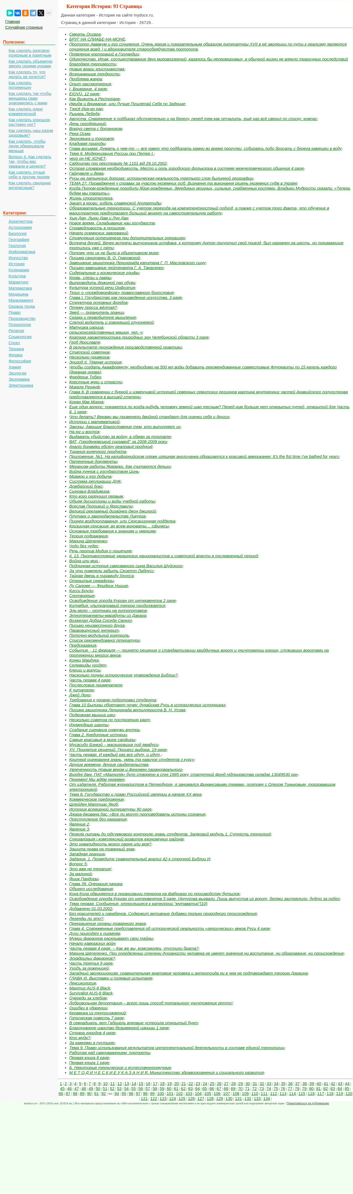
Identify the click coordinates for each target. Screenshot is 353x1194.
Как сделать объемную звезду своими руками (30, 63)
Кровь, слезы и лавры (90, 277)
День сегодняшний (87, 123)
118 (330, 1093)
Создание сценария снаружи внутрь (104, 729)
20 (176, 1083)
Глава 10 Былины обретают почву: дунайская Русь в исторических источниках (147, 704)
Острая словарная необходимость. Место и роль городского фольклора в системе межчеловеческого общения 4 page (186, 168)
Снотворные (82, 595)
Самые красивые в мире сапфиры (102, 739)
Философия (20, 361)
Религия (16, 330)
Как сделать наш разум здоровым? (31, 132)
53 (119, 1088)
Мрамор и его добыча (90, 476)
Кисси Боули (81, 590)
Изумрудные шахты (88, 724)
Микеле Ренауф (84, 386)
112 (273, 1093)
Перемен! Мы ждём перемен (96, 779)
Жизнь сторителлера (91, 198)
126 (191, 1098)
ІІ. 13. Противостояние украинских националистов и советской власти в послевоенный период (163, 555)
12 (119, 1083)
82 (325, 1088)
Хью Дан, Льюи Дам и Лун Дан (98, 218)
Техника (16, 348)
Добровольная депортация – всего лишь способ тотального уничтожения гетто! (150, 1003)
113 (283, 1093)
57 (147, 1088)
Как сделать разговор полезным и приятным (30, 52)
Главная (12, 21)
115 (301, 1093)
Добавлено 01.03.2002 (90, 908)
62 (183, 1088)
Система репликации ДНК (95, 481)
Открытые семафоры (91, 580)
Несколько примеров (89, 357)
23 (198, 1083)
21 (183, 1083)
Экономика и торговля (91, 138)
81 (318, 1088)
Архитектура (21, 221)
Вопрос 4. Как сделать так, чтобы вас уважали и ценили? (30, 161)
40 (319, 1083)
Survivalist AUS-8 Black (91, 993)
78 (297, 1088)
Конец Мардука (84, 660)
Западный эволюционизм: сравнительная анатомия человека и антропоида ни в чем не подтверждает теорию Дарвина (188, 973)
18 (162, 1083)
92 (103, 1093)
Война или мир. (84, 560)
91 (96, 1093)
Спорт (14, 342)
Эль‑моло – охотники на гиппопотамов (108, 610)
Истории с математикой (94, 421)
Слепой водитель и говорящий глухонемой (111, 322)
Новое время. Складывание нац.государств (112, 223)
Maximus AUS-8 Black (89, 988)
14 (134, 1083)
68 (226, 1088)
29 (240, 1083)
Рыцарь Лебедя (84, 113)
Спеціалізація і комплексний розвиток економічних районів (126, 839)
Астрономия (20, 227)
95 (124, 1093)
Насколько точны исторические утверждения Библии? (123, 675)
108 (235, 1093)
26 (219, 1083)
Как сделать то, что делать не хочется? (27, 74)
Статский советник (89, 352)
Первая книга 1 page (89, 1062)
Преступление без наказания (98, 819)
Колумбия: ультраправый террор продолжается (117, 605)
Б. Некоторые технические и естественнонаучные (120, 1067)
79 (304, 1088)
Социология (20, 336)
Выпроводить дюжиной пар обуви (102, 282)
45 (62, 1088)
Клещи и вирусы (84, 670)
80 (311, 1088)
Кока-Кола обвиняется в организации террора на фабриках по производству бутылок (154, 893)
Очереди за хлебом (88, 998)
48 (83, 1088)
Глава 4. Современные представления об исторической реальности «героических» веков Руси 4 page (169, 928)
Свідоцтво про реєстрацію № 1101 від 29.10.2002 (118, 163)
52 (112, 1088)
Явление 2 (79, 824)
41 (325, 1083)
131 (238, 1098)
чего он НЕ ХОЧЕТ (87, 158)
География (19, 239)
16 (148, 1083)
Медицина (18, 294)
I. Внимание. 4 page (88, 88)
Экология (17, 373)
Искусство (18, 257)
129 (219, 1098)
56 (140, 1088)
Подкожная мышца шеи (92, 714)
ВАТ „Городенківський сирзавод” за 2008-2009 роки (118, 441)
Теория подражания (88, 536)
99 (152, 1093)
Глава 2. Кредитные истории (98, 734)
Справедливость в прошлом (97, 227)
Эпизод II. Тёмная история (95, 362)
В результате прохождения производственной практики (125, 347)
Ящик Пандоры (83, 878)
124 (172, 1098)
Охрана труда (22, 306)
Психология (20, 324)
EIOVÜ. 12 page (84, 93)
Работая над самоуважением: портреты (109, 1052)
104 (198, 1093)
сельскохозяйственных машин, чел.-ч (105, 332)
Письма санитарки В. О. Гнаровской (104, 257)
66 (212, 1088)
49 (91, 1088)
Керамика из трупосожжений (97, 1012)
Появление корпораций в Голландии (104, 54)
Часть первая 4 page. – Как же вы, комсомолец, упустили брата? (134, 948)
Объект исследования (91, 888)
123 (163, 1098)
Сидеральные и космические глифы (104, 272)
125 (181, 1098)
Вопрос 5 (78, 863)
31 (254, 1083)
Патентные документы (93, 461)
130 (229, 1098)
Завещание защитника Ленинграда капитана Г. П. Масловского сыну (137, 262)
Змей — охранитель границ (96, 312)
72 (254, 1088)
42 (333, 1083)
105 (207, 1093)
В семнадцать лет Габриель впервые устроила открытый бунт (133, 1022)
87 (68, 1093)
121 (144, 1098)
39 (311, 1083)
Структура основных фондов (98, 302)
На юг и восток (84, 431)
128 (210, 1098)
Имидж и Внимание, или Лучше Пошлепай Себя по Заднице (127, 103)
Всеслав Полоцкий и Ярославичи (101, 506)
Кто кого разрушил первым (96, 496)
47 (76, 1088)
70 (240, 1088)
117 (320, 1093)
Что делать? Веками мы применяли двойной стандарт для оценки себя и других (149, 416)
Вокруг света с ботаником (95, 128)
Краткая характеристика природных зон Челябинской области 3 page (139, 337)
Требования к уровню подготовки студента (112, 699)
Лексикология (82, 983)
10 (105, 1083)
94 (116, 1093)
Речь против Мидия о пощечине (100, 550)
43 (340, 1083)
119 (339, 1093)
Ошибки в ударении (88, 1007)
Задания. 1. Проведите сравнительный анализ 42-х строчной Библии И (139, 858)
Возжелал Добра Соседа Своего (100, 620)
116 (311, 1093)
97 (138, 1093)
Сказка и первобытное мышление (102, 317)
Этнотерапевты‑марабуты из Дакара (107, 615)
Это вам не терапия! (90, 868)
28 (233, 1083)
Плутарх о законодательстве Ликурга (107, 516)
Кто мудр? (79, 1037)
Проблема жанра (85, 78)
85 (347, 1088)
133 (257, 1098)
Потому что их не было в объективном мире (114, 252)
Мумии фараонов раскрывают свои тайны (111, 938)
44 (347, 1083)
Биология (17, 233)
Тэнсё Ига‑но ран (86, 108)
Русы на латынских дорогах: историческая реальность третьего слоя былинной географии (161, 178)
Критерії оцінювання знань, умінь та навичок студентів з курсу (131, 759)
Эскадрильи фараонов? (92, 958)
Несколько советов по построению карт (109, 719)
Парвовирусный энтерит (94, 630)
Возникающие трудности (94, 73)
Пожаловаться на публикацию (308, 1103)
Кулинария (19, 269)
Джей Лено (79, 694)
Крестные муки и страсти (95, 382)
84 (340, 1088)
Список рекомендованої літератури (104, 640)
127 (200, 1098)
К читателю (81, 690)
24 (205, 1083)
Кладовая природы (87, 143)
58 (155, 1088)
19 (169, 1083)
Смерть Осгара (85, 34)
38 (304, 1083)
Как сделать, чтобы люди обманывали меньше (27, 146)
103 (188, 1093)
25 (212, 1083)
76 (282, 1088)
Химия (15, 367)
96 (131, 1093)
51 (105, 1088)
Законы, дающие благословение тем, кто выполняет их (125, 426)
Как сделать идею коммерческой (26, 111)
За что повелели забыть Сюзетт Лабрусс (111, 570)
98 (145, 1093)
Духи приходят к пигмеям (94, 933)
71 (247, 1088)
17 (155, 1083)
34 (276, 1083)
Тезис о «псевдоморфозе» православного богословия (121, 292)
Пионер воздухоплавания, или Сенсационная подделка (122, 521)
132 (247, 1098)
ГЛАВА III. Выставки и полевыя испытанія (110, 978)
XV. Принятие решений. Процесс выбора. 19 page (118, 749)
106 (217, 1093)
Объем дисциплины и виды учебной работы (112, 501)
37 (297, 1083)
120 (349, 1093)
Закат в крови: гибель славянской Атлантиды (115, 203)
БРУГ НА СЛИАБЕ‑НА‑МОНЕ (97, 39)
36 (290, 1083)
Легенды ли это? (86, 918)
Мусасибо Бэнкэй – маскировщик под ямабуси (113, 744)
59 (162, 1088)
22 (190, 1083)
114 (292, 1093)
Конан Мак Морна (86, 401)
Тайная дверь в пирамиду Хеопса (101, 575)
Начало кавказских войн (92, 943)
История (17, 263)
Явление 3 (79, 829)
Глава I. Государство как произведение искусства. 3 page (125, 297)
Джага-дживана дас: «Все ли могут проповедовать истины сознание (137, 814)
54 (126, 1088)
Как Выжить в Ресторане (94, 98)
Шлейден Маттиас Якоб (93, 804)
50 (98, 1088)
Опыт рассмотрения (90, 83)
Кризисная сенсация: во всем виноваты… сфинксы (119, 526)
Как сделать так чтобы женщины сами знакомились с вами (30, 98)
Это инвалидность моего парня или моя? (110, 844)
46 (69, 1088)
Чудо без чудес (83, 545)
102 (179, 1093)
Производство (22, 318)
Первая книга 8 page (89, 1057)
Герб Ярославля (84, 342)
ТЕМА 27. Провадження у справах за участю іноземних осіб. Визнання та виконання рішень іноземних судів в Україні (183, 183)
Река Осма (79, 133)
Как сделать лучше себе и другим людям (29, 174)
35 (283, 1083)
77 (290, 1088)
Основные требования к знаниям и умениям (112, 531)
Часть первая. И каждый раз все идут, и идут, (115, 754)
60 (169, 1088)
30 (247, 1083)
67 (218, 1088)
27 (226, 1083)
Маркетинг (19, 282)
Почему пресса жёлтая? (93, 307)
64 (197, 1088)
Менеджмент (21, 300)
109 (245, 1093)
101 (170, 1093)
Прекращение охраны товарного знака (107, 923)
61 (176, 1088)
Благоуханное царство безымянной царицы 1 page (119, 1027)
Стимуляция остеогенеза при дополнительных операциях (127, 237)
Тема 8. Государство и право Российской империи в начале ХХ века (135, 794)
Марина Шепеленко (88, 540)
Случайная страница (24, 27)
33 (269, 1083)
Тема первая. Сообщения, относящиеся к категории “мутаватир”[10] (138, 903)
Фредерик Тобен (85, 377)
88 (75, 1093)
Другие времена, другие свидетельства (108, 764)
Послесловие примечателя (95, 685)
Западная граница (87, 853)
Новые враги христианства (96, 69)
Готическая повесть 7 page (96, 1017)
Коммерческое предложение (96, 799)
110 (254, 1093)
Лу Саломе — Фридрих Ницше (98, 585)
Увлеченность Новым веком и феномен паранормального (125, 769)
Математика (20, 288)
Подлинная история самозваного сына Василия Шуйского (126, 565)
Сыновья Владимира (89, 491)
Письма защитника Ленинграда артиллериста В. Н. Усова (127, 709)
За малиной (80, 873)
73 (261, 1088)
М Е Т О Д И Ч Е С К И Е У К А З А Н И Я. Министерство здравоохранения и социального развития (166, 1072)
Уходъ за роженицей (89, 968)
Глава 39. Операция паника (95, 883)
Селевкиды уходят (87, 665)
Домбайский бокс (86, 486)
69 (233, 1088)
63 (190, 1088)
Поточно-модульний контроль (99, 635)
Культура (17, 276)
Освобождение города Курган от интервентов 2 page (122, 600)
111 (264, 1093)
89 (82, 1093)
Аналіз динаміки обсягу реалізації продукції (110, 446)
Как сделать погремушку (20, 85)
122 (153, 1098)
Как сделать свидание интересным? (30, 185)
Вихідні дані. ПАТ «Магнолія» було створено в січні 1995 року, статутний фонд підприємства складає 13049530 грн (183, 774)
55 (133, 1088)
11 (112, 1083)
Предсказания (82, 645)
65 (204, 1088)
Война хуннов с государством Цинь (104, 471)
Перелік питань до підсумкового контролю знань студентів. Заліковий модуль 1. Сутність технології (170, 834)
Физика (15, 354)
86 (60, 1093)
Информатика (22, 251)
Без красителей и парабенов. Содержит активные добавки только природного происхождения (163, 913)
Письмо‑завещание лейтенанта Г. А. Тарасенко (116, 267)
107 (226, 1093)
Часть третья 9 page (91, 963)
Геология (17, 245)
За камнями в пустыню (92, 1042)
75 (276, 1088)
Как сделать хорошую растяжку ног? (29, 122)
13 (126, 1083)
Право (15, 312)
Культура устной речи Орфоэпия (102, 287)
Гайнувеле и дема (86, 173)
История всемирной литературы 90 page (110, 809)
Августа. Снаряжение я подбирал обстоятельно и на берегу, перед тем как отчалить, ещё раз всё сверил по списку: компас (193, 118)
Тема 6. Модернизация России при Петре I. (111, 153)
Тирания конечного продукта (97, 451)
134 (266, 1098)
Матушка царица (86, 327)
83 (332, 1088)
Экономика (19, 379)
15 (141, 1083)
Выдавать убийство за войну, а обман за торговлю (120, 436)
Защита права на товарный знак (102, 849)
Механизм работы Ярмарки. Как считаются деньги (120, 466)
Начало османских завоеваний (98, 232)
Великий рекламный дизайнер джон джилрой (112, 511)
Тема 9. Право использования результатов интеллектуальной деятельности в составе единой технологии (176, 1047)
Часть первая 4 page (89, 680)
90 (89, 1093)
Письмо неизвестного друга (97, 625)
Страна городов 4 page (92, 1032)
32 (262, 1083)
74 (268, 1088)
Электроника (21, 385)
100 (160, 1093)
